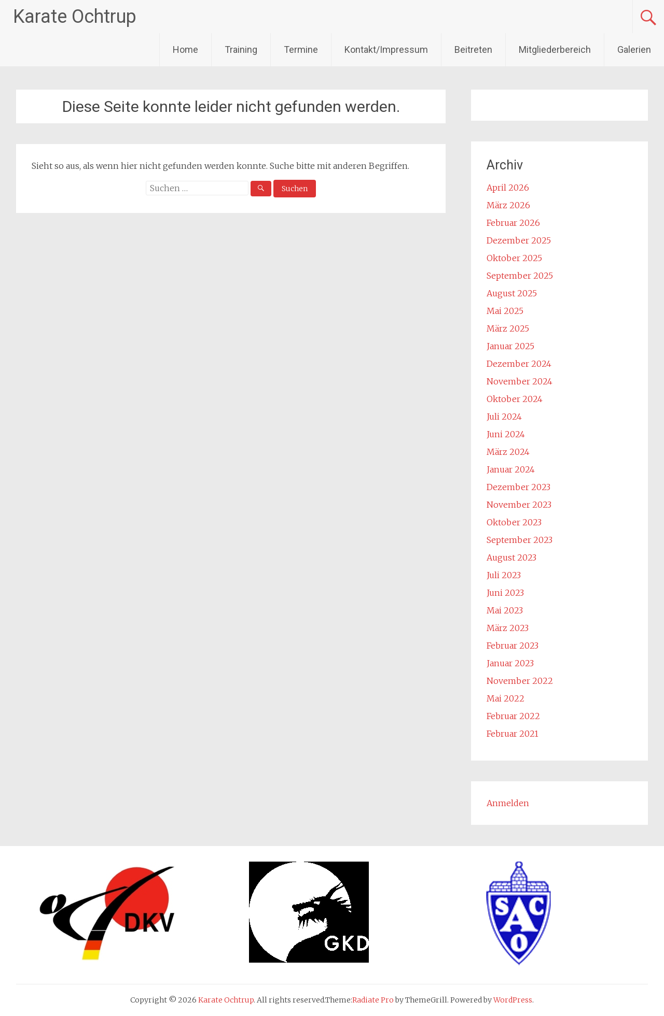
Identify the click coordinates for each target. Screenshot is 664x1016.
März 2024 (508, 452)
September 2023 (519, 540)
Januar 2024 (511, 469)
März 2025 (508, 328)
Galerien (634, 49)
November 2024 (519, 381)
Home (185, 49)
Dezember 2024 (519, 364)
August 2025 (512, 293)
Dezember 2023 (518, 487)
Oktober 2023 (514, 522)
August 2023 (511, 557)
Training (241, 49)
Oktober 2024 (515, 399)
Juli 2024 (504, 416)
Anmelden (508, 803)
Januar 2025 (510, 346)
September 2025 (520, 275)
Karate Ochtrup (74, 16)
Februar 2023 (512, 645)
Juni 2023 (505, 593)
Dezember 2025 (519, 240)
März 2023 (508, 628)
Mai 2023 (505, 610)
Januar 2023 (510, 663)
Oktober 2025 (514, 258)
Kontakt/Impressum (386, 49)
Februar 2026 (513, 223)
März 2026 (508, 205)
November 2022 (520, 681)
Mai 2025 (505, 311)
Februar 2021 (512, 733)
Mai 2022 (505, 698)
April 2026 (508, 187)
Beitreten (473, 49)
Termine (301, 49)
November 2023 (519, 504)
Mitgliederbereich (555, 49)
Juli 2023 (504, 575)
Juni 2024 (506, 434)
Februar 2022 (513, 716)
